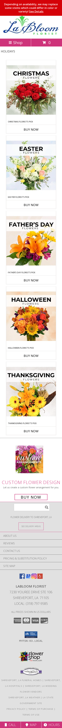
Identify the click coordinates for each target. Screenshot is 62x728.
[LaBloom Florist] (31, 33)
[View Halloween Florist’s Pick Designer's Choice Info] (31, 316)
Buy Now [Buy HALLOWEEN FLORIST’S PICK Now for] (31, 356)
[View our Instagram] (34, 578)
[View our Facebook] (22, 578)
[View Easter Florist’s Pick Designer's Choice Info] (31, 166)
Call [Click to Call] (10, 725)
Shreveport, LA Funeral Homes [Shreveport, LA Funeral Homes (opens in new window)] (21, 680)
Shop (15, 42)
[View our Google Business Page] (28, 578)
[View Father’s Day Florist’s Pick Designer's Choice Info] (31, 241)
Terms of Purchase (40, 708)
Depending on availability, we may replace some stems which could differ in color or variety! (31, 7)
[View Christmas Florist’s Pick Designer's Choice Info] (31, 90)
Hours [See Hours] (52, 725)
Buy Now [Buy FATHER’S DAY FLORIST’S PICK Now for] (31, 280)
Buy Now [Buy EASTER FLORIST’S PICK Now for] (31, 205)
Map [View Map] (31, 725)
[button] (31, 634)
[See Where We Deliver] (31, 526)
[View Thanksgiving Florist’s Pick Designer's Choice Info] (31, 392)
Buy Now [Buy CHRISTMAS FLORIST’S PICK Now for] (31, 129)
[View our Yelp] (40, 578)
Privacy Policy (16, 708)
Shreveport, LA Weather (24, 697)
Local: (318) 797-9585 (31, 603)
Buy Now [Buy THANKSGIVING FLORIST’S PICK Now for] (31, 431)
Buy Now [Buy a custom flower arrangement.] (31, 497)
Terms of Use (31, 714)
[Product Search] (32, 507)
